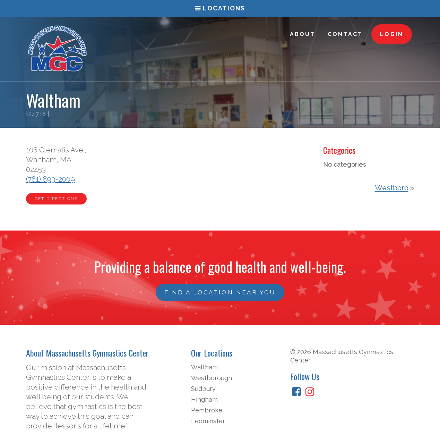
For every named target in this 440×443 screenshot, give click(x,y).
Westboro (391, 187)
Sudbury (203, 388)
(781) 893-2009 (50, 179)
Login (391, 34)
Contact (345, 34)
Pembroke (206, 410)
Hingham (204, 399)
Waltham (204, 367)
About (303, 34)
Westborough (211, 378)
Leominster (208, 421)
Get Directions (56, 198)
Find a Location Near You (220, 292)
